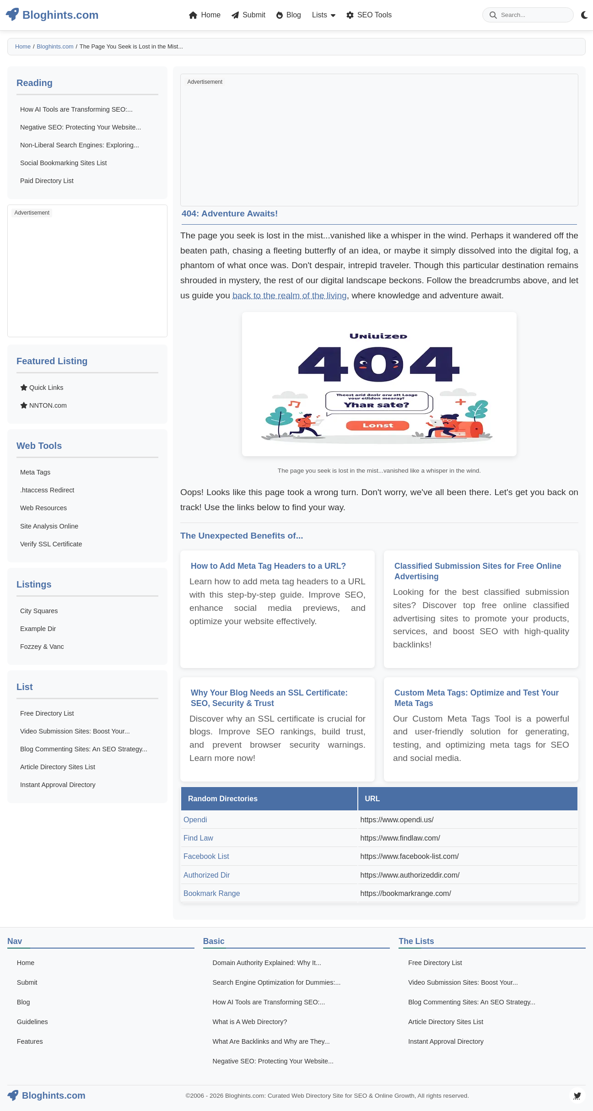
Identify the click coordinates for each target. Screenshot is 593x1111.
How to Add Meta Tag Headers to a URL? (268, 566)
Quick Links (41, 387)
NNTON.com (43, 405)
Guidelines (32, 1021)
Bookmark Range (211, 893)
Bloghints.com (55, 46)
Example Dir (38, 628)
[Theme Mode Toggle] (584, 15)
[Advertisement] (87, 271)
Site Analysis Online (49, 526)
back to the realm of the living (289, 295)
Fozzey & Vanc (42, 646)
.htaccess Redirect (47, 490)
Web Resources (43, 508)
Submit (27, 982)
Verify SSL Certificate (51, 544)
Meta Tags (35, 472)
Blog (23, 1002)
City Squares (39, 611)
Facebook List (206, 856)
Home (23, 46)
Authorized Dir (206, 875)
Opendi (195, 820)
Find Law (198, 838)
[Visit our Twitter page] (577, 1095)
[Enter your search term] (528, 14)
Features (30, 1041)
